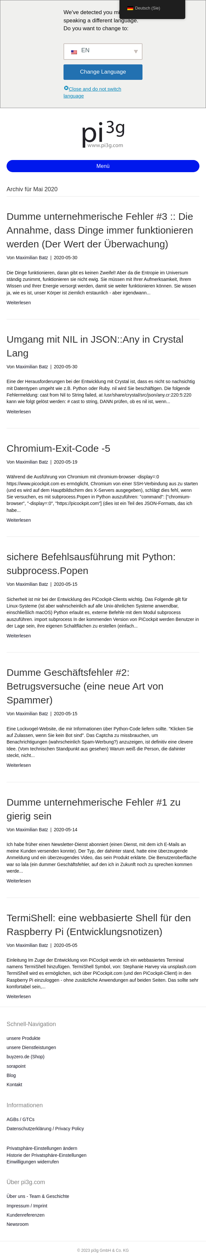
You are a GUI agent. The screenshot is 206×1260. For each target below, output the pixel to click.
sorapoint (16, 1066)
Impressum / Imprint (27, 1205)
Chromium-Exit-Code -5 (58, 448)
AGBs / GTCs (21, 1119)
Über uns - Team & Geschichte (38, 1196)
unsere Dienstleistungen (31, 1047)
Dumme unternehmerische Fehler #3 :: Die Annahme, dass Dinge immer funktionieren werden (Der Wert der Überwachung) (100, 230)
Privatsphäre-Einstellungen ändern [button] (42, 1148)
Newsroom (18, 1224)
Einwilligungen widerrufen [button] (33, 1161)
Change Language (103, 72)
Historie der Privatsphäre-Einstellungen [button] (47, 1155)
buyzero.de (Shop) (25, 1056)
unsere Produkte (23, 1038)
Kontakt (14, 1084)
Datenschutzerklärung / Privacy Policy (45, 1128)
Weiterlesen (19, 302)
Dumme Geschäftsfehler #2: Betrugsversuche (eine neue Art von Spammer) (85, 686)
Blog (11, 1075)
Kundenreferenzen (25, 1215)
